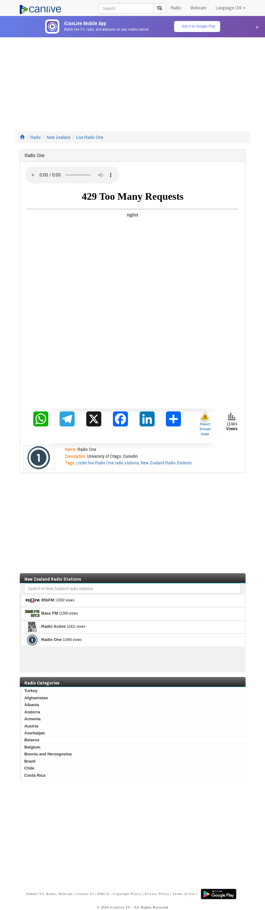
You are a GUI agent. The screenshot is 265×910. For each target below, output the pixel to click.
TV (158, 7)
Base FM (41, 613)
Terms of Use (184, 894)
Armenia (32, 719)
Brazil (29, 761)
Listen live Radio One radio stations (107, 462)
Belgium (32, 747)
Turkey (31, 690)
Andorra (32, 712)
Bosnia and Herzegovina (48, 754)
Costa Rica (34, 775)
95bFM (39, 600)
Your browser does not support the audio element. (72, 175)
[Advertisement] (133, 81)
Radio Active (45, 626)
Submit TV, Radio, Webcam (49, 894)
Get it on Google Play (198, 26)
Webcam (198, 7)
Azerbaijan (34, 733)
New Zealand (58, 137)
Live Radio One (89, 137)
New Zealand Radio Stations (166, 462)
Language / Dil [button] (231, 7)
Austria (31, 726)
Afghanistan (36, 698)
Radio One (43, 640)
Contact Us (85, 894)
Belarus (32, 740)
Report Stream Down (205, 423)
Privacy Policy (157, 894)
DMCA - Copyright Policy (119, 894)
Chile (29, 768)
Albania (31, 704)
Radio (176, 7)
